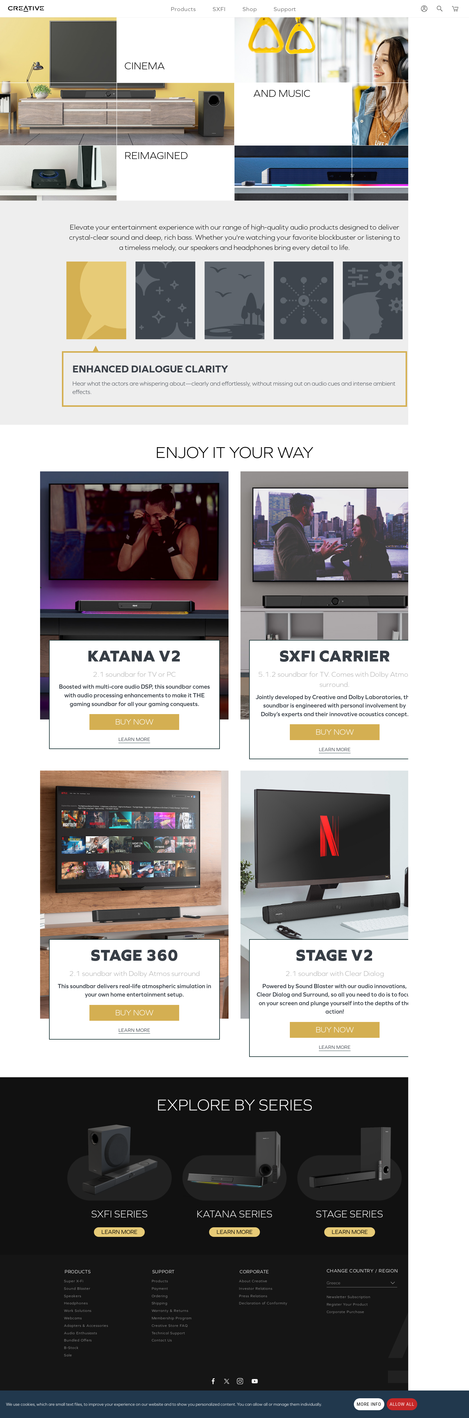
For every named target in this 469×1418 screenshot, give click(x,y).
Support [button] (284, 9)
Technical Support (168, 1335)
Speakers (72, 1298)
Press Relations (253, 1298)
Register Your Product (347, 1307)
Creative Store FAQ (170, 1327)
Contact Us (162, 1342)
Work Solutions (78, 1313)
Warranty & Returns (170, 1313)
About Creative (253, 1283)
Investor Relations (255, 1290)
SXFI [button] (219, 9)
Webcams (73, 1320)
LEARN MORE (134, 740)
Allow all (402, 1404)
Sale (68, 1357)
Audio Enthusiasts (80, 1335)
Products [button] (183, 9)
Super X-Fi (73, 1283)
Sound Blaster (77, 1290)
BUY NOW (134, 722)
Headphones (76, 1305)
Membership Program (172, 1320)
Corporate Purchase (345, 1314)
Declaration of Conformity (263, 1305)
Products (160, 1283)
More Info (369, 1404)
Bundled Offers (78, 1342)
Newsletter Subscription (349, 1299)
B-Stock (71, 1350)
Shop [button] (249, 9)
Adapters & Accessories (86, 1327)
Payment (160, 1290)
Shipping (160, 1305)
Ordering (160, 1298)
